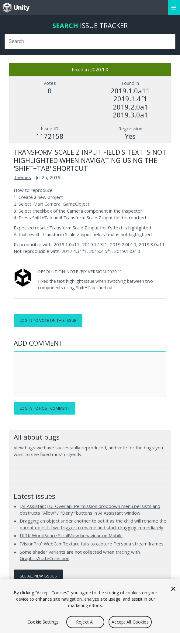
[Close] (173, 588)
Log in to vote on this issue (48, 320)
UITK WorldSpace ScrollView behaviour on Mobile (71, 535)
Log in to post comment (44, 408)
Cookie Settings (43, 622)
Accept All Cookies (130, 622)
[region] (90, 606)
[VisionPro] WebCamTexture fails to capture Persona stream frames (92, 544)
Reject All (85, 622)
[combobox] (90, 41)
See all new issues (38, 576)
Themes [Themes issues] (22, 177)
